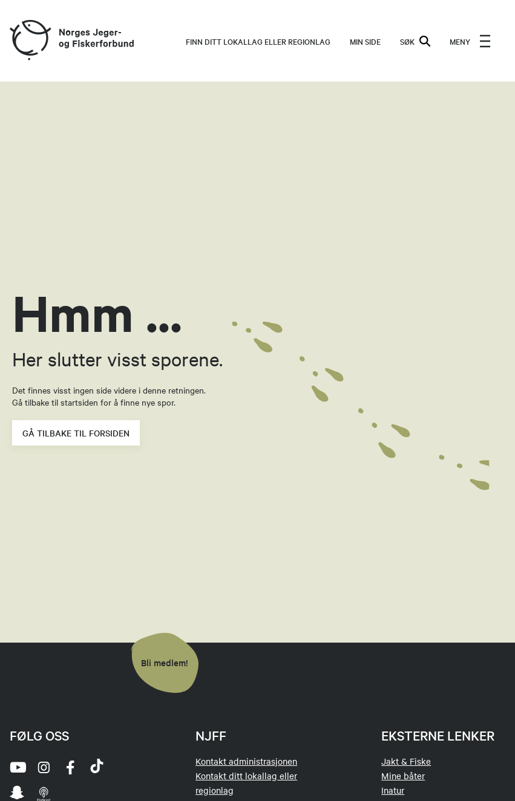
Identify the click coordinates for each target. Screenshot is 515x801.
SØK (415, 41)
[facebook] (70, 767)
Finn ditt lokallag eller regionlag (258, 41)
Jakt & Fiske (406, 761)
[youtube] (17, 767)
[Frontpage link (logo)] (29, 41)
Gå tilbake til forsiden (76, 433)
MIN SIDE (365, 41)
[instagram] (43, 767)
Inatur (392, 790)
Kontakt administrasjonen (246, 761)
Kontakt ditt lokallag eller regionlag (246, 783)
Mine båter (403, 776)
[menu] (470, 41)
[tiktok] (97, 767)
